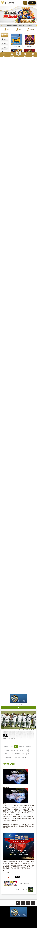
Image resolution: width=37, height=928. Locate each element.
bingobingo (24, 757)
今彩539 (24, 754)
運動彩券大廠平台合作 (25, 889)
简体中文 (23, 704)
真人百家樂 (17, 754)
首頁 (20, 729)
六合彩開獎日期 (7, 757)
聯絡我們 (18, 704)
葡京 (23, 729)
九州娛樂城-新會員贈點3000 (17, 883)
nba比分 (11, 754)
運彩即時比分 (29, 746)
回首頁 (13, 704)
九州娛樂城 (21, 746)
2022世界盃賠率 (16, 757)
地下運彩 (6, 754)
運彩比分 (13, 750)
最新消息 (11, 746)
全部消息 (6, 746)
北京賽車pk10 (20, 750)
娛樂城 (26, 750)
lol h (32, 754)
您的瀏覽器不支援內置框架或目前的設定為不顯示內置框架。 (18, 28)
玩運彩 (6, 807)
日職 (28, 754)
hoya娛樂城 (6, 750)
